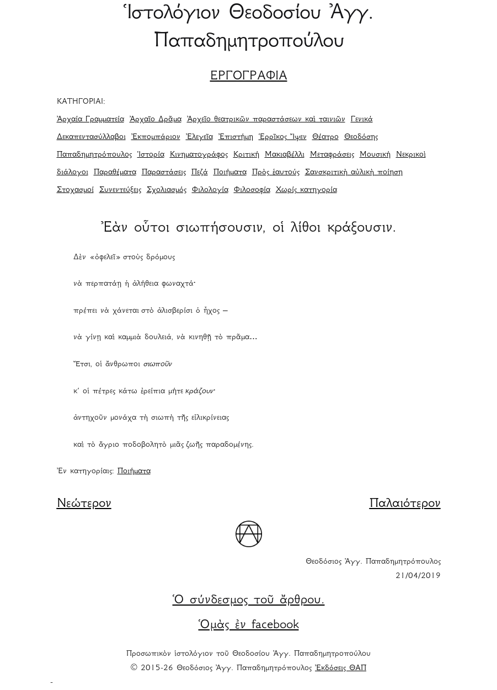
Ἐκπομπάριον (155, 137)
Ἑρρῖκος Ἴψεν (283, 137)
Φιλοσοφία (252, 190)
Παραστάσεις (164, 172)
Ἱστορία (150, 155)
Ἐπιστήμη (235, 137)
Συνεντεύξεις (120, 190)
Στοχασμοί (75, 190)
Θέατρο (325, 137)
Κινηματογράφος (199, 155)
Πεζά (199, 172)
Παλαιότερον (405, 504)
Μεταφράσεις (332, 155)
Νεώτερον (84, 504)
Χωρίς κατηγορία (306, 190)
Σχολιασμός (166, 190)
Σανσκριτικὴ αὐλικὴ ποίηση (354, 172)
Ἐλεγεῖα (199, 137)
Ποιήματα (230, 172)
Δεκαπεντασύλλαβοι (91, 137)
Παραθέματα (115, 172)
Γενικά (362, 120)
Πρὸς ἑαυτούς (276, 172)
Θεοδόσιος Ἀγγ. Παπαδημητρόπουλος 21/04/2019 (373, 569)
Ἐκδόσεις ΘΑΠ (340, 668)
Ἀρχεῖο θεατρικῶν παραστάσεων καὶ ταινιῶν (266, 120)
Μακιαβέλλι (284, 155)
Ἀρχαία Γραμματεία (90, 120)
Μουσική (375, 155)
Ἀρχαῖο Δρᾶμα (155, 120)
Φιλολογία (210, 190)
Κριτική (246, 155)
